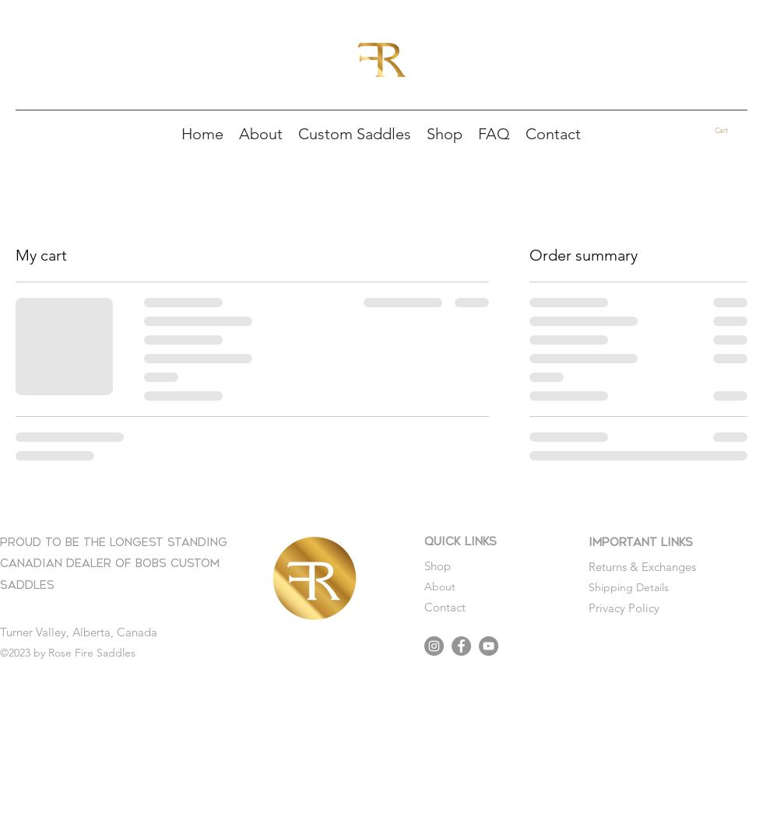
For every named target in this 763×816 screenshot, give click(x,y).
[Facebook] (461, 646)
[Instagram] (434, 646)
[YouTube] (488, 646)
